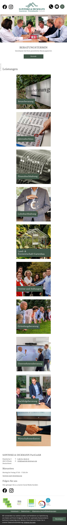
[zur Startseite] (31, 7)
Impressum (15, 511)
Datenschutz (25, 511)
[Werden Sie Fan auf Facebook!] (5, 7)
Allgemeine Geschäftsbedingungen (44, 511)
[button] (34, 92)
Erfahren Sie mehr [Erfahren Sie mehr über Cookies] (30, 522)
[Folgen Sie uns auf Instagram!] (11, 7)
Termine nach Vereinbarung (12, 476)
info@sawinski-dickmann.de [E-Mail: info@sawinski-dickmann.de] (27, 461)
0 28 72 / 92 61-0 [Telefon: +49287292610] (23, 459)
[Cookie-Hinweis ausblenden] (59, 519)
